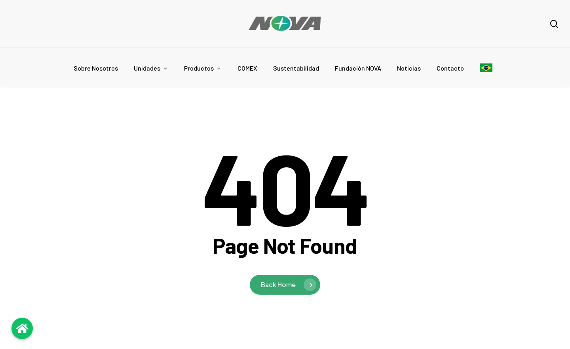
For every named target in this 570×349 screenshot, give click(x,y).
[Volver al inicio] (22, 328)
